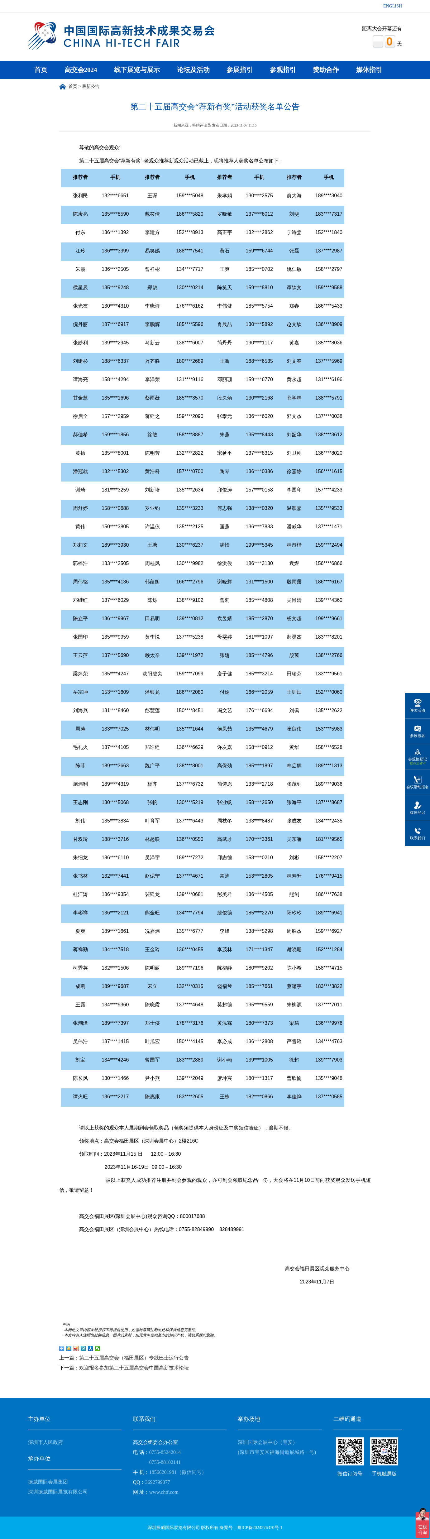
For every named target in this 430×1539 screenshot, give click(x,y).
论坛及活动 (193, 70)
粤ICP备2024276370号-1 (259, 1527)
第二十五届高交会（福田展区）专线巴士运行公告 (134, 1357)
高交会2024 (80, 70)
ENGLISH (392, 6)
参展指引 (240, 70)
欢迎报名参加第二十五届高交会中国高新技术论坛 (134, 1367)
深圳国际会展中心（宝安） (268, 1442)
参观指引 (283, 70)
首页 (40, 70)
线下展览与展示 (137, 70)
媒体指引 (369, 70)
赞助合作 (326, 70)
